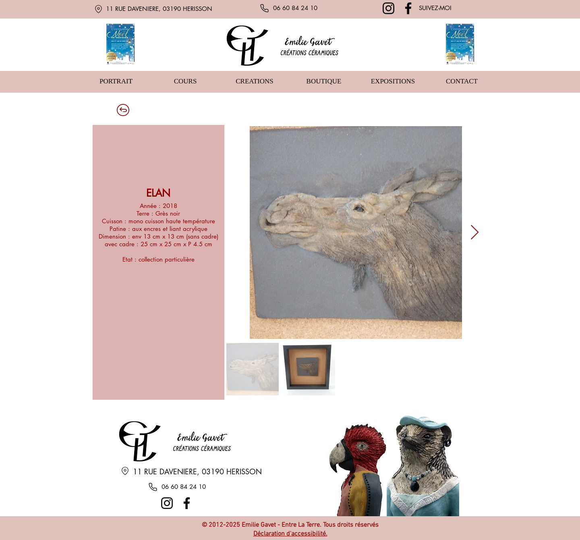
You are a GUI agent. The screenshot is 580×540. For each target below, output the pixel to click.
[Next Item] (474, 233)
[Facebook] (408, 8)
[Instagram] (388, 8)
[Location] (98, 9)
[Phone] (264, 8)
